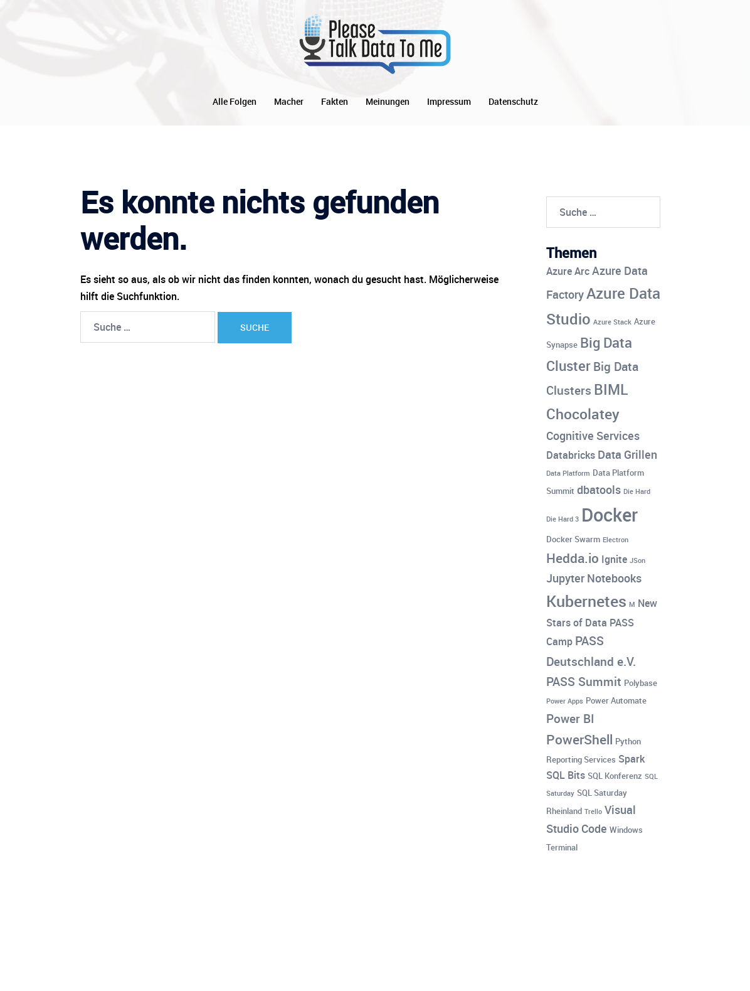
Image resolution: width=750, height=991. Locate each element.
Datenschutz (513, 101)
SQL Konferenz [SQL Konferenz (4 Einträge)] (615, 775)
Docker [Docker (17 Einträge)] (609, 514)
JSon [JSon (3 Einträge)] (637, 560)
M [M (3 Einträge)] (632, 604)
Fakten (334, 101)
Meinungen (387, 101)
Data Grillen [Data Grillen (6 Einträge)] (627, 454)
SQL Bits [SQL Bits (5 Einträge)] (565, 775)
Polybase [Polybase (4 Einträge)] (640, 682)
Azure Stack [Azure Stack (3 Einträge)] (612, 322)
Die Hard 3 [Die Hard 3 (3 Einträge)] (562, 519)
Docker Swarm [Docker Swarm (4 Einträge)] (573, 539)
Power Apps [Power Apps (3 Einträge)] (564, 701)
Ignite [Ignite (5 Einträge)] (614, 559)
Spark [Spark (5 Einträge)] (631, 759)
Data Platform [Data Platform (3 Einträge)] (568, 473)
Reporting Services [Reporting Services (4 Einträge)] (581, 759)
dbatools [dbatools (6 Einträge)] (599, 489)
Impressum (449, 101)
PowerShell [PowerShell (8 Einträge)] (579, 739)
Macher (289, 101)
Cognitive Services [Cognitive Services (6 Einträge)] (593, 435)
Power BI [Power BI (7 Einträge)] (570, 718)
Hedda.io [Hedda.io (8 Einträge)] (572, 558)
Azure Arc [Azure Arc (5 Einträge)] (567, 271)
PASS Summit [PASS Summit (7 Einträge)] (583, 681)
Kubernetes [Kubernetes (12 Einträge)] (586, 600)
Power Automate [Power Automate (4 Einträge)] (616, 700)
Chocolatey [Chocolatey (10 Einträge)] (583, 414)
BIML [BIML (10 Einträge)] (611, 389)
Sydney (338, 970)
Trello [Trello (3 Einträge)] (593, 811)
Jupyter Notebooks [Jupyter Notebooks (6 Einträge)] (594, 578)
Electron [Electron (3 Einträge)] (615, 539)
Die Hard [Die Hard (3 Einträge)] (636, 491)
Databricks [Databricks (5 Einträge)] (570, 455)
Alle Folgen (234, 101)
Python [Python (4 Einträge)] (628, 741)
